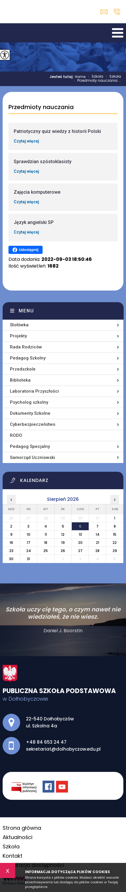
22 (115, 542)
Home (80, 77)
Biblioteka (20, 380)
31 (28, 558)
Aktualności (17, 837)
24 (28, 550)
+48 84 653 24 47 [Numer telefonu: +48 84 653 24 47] (46, 742)
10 (28, 534)
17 (28, 542)
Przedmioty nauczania (41, 107)
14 (97, 534)
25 (45, 550)
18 (45, 542)
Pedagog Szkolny (28, 358)
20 (80, 542)
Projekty (18, 336)
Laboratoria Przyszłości (34, 391)
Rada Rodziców (26, 347)
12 (62, 534)
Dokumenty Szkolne (30, 413)
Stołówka (19, 324)
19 (63, 542)
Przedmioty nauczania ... (96, 81)
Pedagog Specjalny (30, 446)
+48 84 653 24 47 (116, 11)
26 (63, 550)
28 (97, 550)
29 (115, 550)
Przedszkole (23, 369)
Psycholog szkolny (29, 402)
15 (114, 534)
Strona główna (22, 828)
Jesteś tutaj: (62, 77)
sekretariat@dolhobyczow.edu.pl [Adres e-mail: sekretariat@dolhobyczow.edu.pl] (63, 749)
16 (11, 542)
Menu (26, 311)
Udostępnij (25, 250)
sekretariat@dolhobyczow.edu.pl (104, 12)
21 (97, 542)
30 (11, 558)
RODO (16, 435)
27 (80, 550)
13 (80, 534)
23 (11, 550)
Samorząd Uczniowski (32, 457)
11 (46, 534)
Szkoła (94, 77)
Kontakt (12, 855)
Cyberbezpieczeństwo (32, 424)
